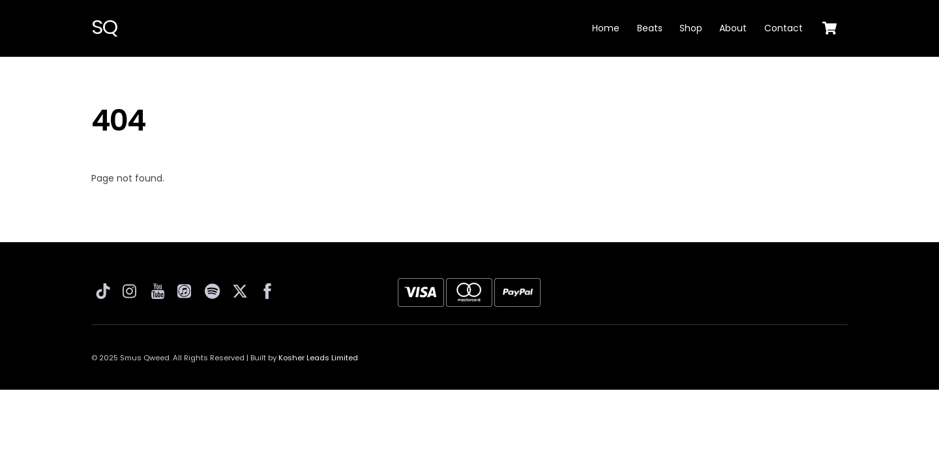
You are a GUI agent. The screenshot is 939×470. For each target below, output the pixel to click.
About (733, 28)
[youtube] (158, 289)
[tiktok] (103, 289)
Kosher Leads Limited (318, 357)
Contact (783, 28)
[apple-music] (185, 289)
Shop (690, 28)
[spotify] (213, 289)
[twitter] (240, 289)
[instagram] (131, 289)
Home (605, 28)
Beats (650, 28)
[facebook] (268, 289)
